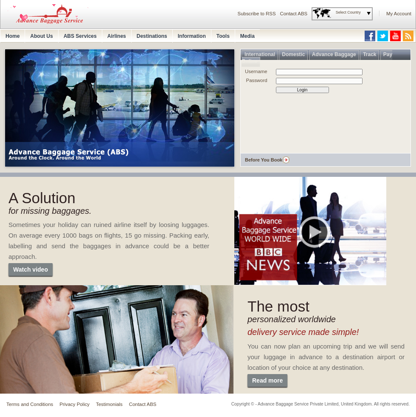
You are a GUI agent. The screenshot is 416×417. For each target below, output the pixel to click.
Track (369, 54)
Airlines (116, 36)
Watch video (30, 269)
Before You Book (263, 159)
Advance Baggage (334, 54)
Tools (223, 36)
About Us (41, 36)
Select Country (348, 12)
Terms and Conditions (29, 404)
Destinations (152, 36)
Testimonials (109, 404)
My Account (398, 13)
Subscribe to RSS (257, 13)
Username (256, 71)
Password (256, 80)
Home (13, 36)
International (260, 54)
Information (192, 36)
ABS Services (80, 36)
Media (247, 36)
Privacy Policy (74, 404)
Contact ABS (294, 13)
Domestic (293, 54)
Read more (267, 380)
